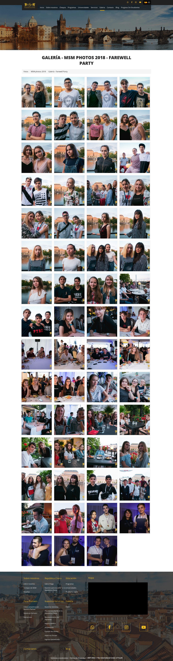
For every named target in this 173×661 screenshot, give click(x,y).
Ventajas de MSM (30, 588)
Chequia (63, 7)
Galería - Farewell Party (58, 71)
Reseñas (27, 592)
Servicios (94, 7)
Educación (71, 578)
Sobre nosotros (52, 7)
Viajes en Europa (51, 635)
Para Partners (31, 601)
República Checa (53, 578)
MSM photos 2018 (38, 71)
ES (149, 2)
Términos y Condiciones (59, 658)
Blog (117, 7)
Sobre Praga (49, 584)
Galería (102, 7)
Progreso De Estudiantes (130, 7)
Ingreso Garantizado (52, 639)
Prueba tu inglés (72, 592)
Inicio (42, 7)
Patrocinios (28, 617)
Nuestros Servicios (54, 601)
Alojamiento (49, 627)
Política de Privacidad (78, 658)
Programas (72, 7)
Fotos (26, 71)
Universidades (83, 7)
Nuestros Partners (30, 613)
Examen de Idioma (51, 631)
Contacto (110, 7)
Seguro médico (50, 623)
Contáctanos (30, 648)
